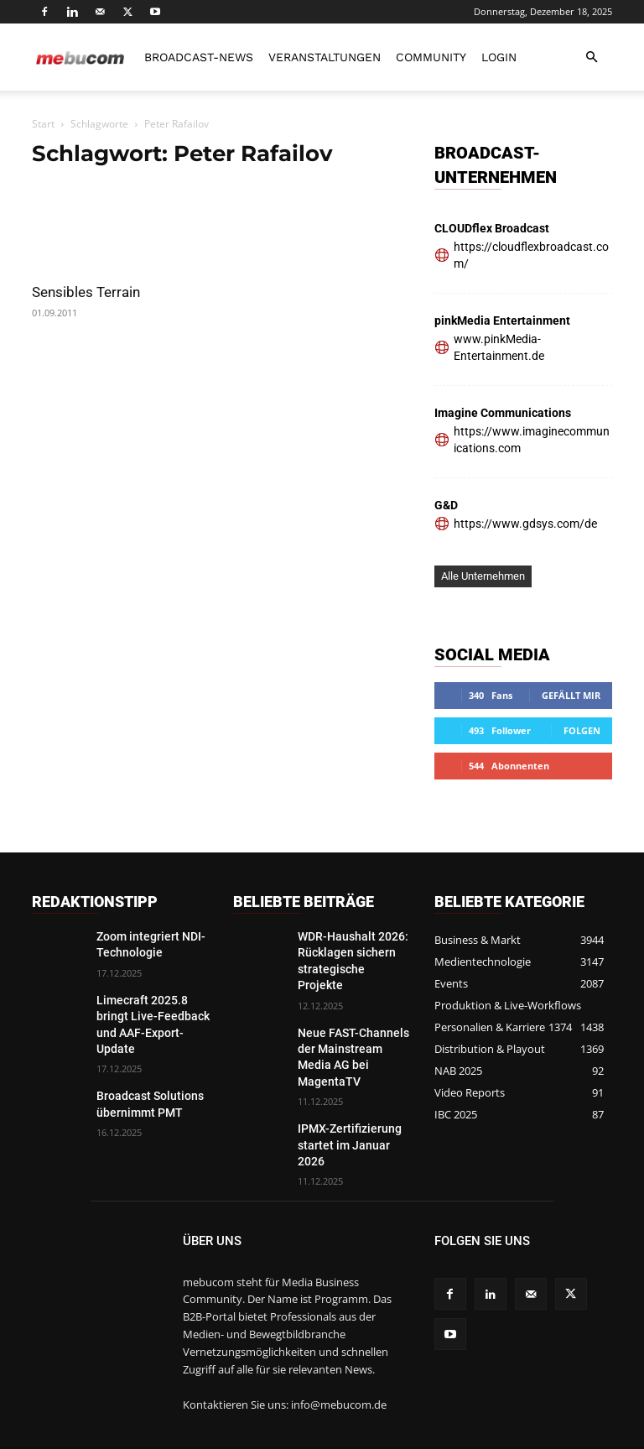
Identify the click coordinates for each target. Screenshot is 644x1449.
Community (431, 57)
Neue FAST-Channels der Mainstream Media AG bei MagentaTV (353, 1023)
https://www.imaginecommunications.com (532, 440)
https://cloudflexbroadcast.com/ (531, 255)
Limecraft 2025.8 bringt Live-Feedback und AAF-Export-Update (151, 1009)
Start (43, 124)
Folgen (582, 730)
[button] (592, 57)
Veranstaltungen (324, 57)
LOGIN (499, 57)
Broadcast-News (198, 57)
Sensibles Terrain (86, 292)
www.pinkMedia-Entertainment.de (499, 347)
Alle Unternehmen (483, 576)
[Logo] (80, 57)
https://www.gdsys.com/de (525, 523)
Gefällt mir (571, 695)
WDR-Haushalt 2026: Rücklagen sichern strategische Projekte (345, 950)
